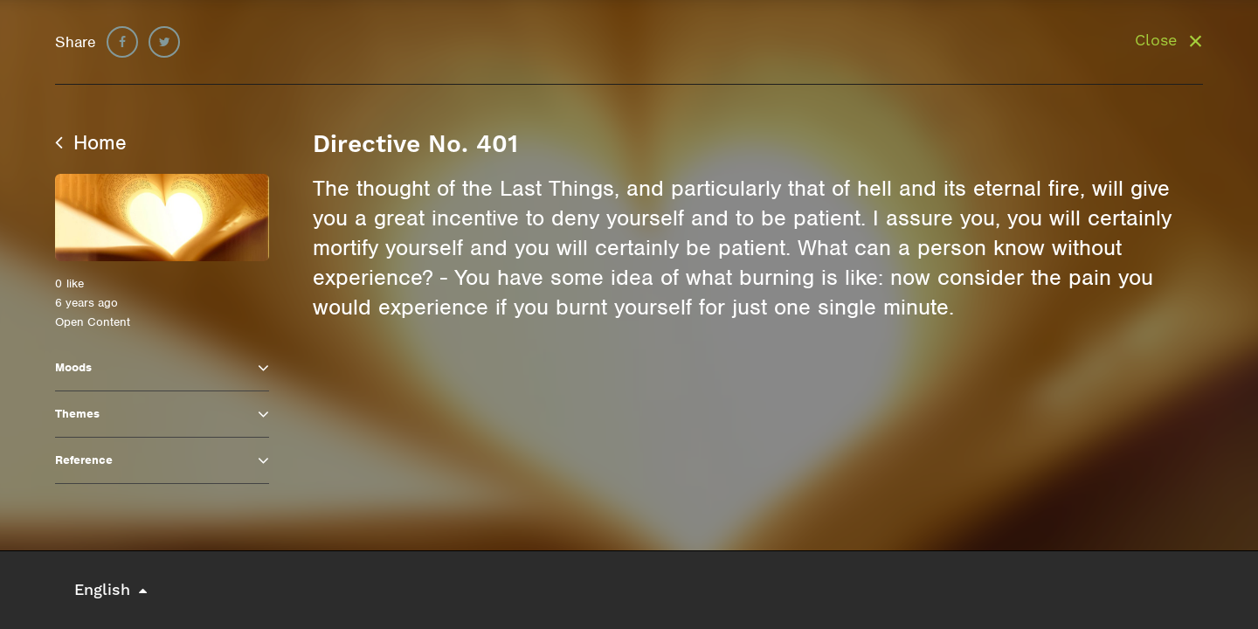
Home (91, 142)
